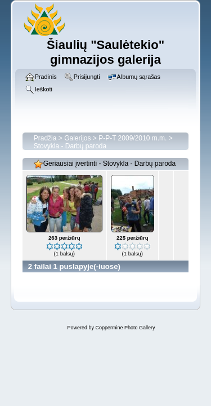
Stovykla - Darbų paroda (70, 146)
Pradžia (45, 138)
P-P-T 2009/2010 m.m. (132, 138)
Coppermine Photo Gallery (125, 327)
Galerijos (77, 138)
